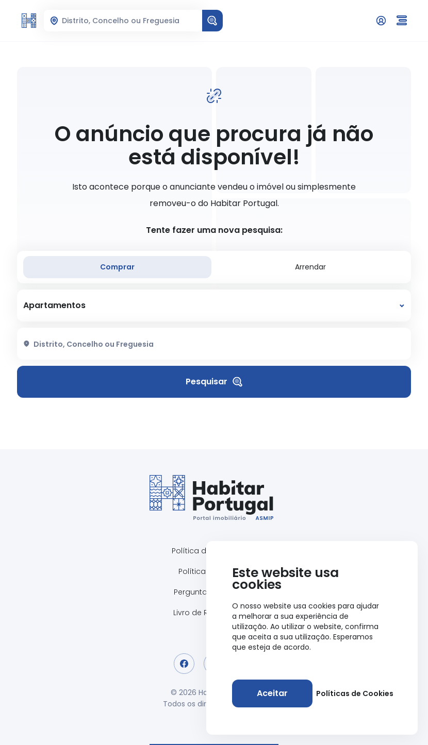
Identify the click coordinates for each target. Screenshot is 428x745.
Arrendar (310, 267)
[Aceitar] (272, 693)
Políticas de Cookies (354, 693)
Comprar (117, 267)
